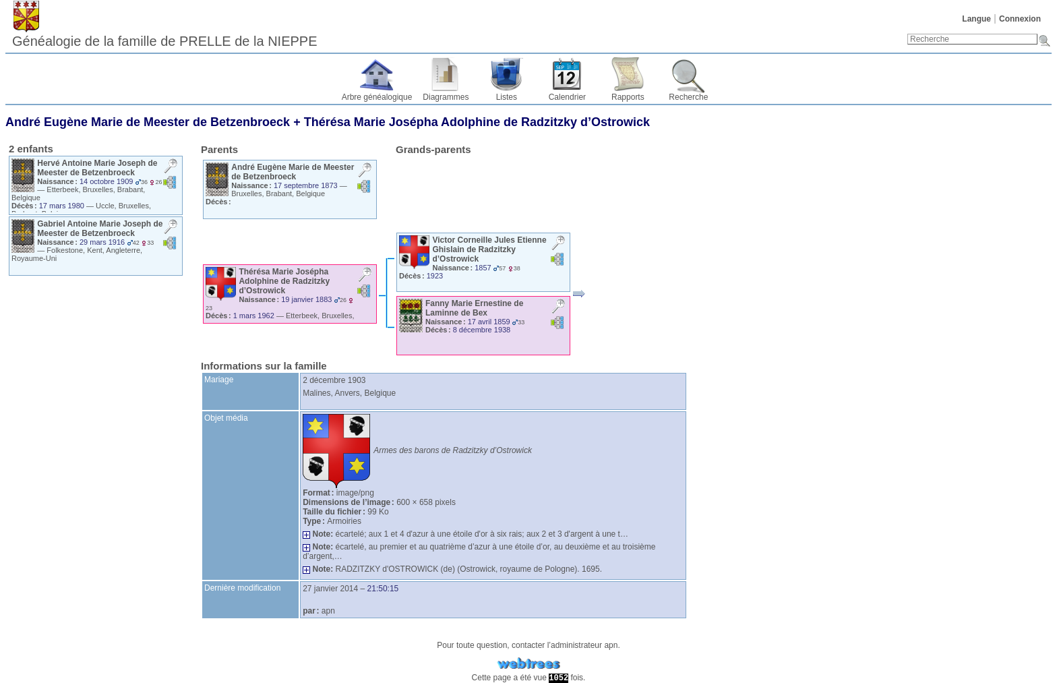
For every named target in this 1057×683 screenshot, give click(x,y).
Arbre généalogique (377, 97)
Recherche (688, 97)
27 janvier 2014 (330, 588)
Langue (976, 19)
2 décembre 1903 (334, 380)
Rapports (627, 97)
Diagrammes (446, 97)
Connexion (1020, 19)
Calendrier (567, 97)
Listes (506, 97)
